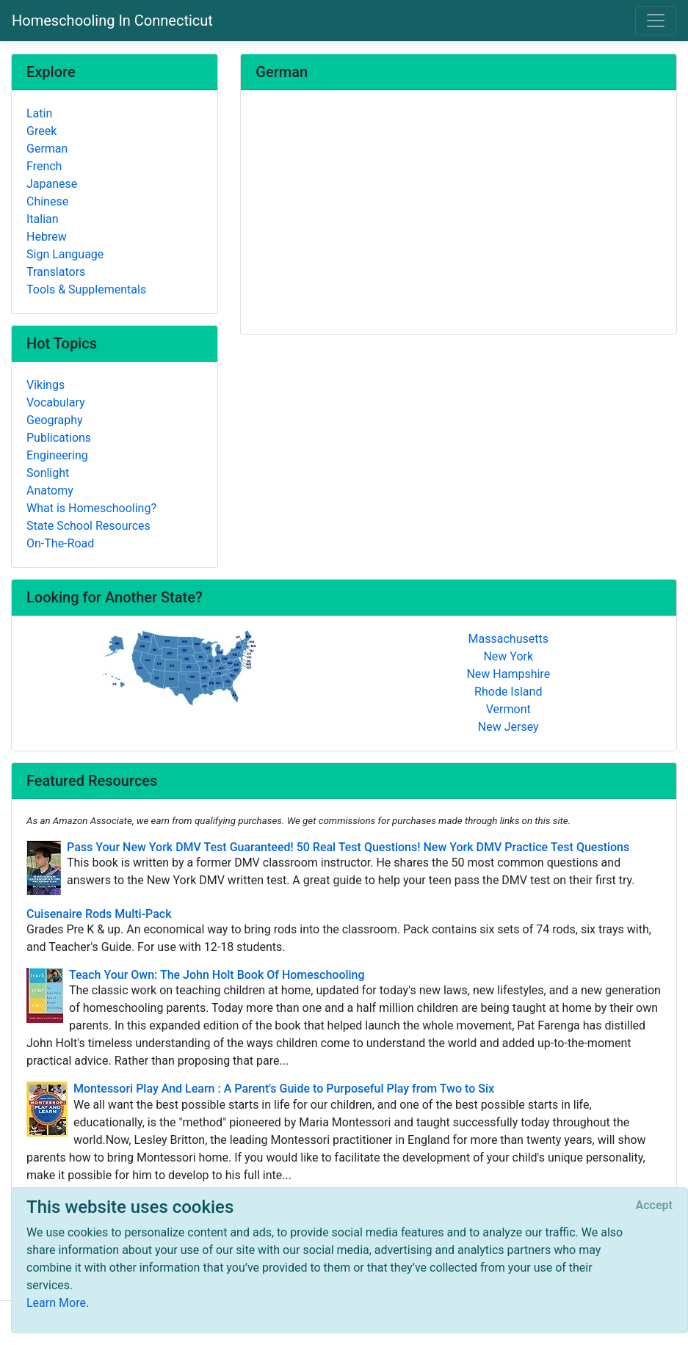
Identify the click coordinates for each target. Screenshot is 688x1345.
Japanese (51, 184)
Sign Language (65, 254)
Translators (55, 272)
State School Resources (88, 526)
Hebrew (46, 237)
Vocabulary (55, 402)
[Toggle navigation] (655, 20)
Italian (42, 219)
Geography (54, 420)
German (47, 149)
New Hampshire (508, 674)
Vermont (508, 709)
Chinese (47, 201)
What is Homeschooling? (91, 508)
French (44, 166)
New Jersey (508, 727)
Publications (58, 438)
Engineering (57, 455)
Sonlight (47, 473)
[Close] (654, 1205)
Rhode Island (508, 692)
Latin (39, 113)
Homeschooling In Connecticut (112, 20)
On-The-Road (60, 543)
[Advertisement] (459, 213)
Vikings (45, 385)
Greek (41, 131)
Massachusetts (508, 639)
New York (508, 656)
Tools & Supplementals (86, 289)
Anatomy (49, 490)
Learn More (56, 1303)
